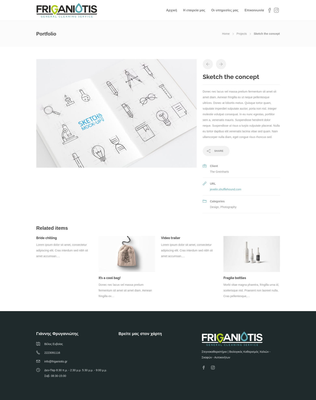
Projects (242, 33)
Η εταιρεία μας (194, 10)
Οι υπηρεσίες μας (224, 10)
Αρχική (171, 10)
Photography (228, 207)
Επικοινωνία (254, 10)
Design (214, 207)
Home (226, 33)
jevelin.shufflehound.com (225, 189)
